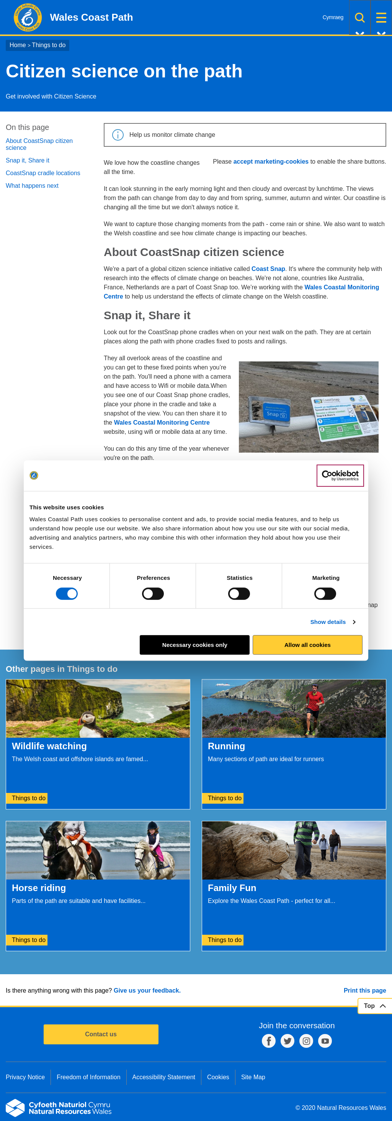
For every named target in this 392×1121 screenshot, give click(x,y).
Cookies (218, 1077)
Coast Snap (268, 269)
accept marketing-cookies (271, 161)
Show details (328, 622)
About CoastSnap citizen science (39, 144)
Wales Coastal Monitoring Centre (162, 422)
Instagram (306, 1041)
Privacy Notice (25, 1077)
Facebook (269, 1041)
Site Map (253, 1077)
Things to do (48, 45)
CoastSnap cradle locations (43, 173)
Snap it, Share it (27, 160)
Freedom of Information (88, 1077)
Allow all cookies (307, 645)
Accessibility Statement (164, 1077)
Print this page (365, 990)
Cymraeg (333, 17)
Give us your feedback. (147, 990)
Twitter (287, 1041)
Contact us (101, 1034)
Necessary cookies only (194, 645)
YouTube (325, 1041)
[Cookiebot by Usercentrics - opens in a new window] (340, 475)
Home (18, 45)
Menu (381, 17)
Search (360, 17)
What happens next (32, 185)
